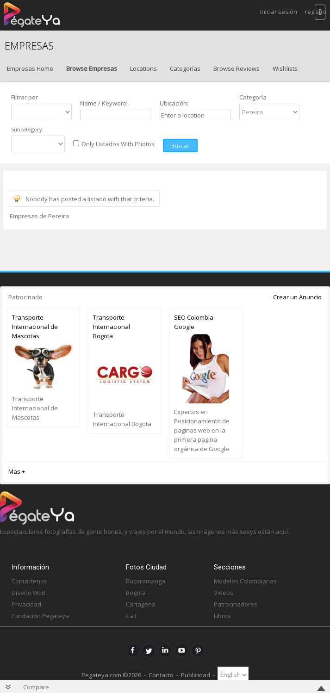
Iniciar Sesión (278, 11)
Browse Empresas (91, 68)
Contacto (161, 674)
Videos (223, 592)
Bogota (136, 592)
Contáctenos (29, 581)
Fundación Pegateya (40, 616)
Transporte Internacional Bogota (111, 326)
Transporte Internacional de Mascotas (35, 326)
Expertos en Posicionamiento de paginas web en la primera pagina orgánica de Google (202, 430)
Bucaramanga (145, 581)
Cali (131, 616)
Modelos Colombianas (245, 581)
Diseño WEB (28, 592)
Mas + (16, 471)
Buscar (180, 145)
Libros (222, 616)
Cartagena (141, 604)
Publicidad (195, 674)
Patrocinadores (235, 604)
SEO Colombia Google (193, 322)
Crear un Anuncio (297, 297)
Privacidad (26, 604)
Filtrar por (24, 97)
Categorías (185, 68)
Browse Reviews (236, 68)
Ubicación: (174, 103)
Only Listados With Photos (118, 144)
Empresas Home (30, 68)
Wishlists (285, 68)
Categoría (253, 97)
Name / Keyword (103, 103)
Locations (143, 68)
